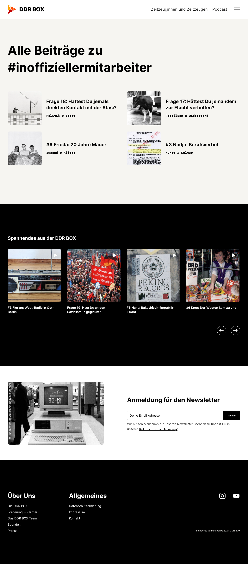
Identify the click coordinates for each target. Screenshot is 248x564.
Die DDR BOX (17, 506)
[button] (234, 9)
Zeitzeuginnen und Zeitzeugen (179, 9)
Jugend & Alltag (60, 152)
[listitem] (34, 281)
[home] (26, 9)
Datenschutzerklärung (158, 428)
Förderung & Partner (22, 512)
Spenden (14, 524)
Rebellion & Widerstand (187, 115)
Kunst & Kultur (179, 152)
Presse (12, 531)
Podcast (219, 9)
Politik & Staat (60, 115)
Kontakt (74, 518)
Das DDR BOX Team (22, 518)
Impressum (77, 512)
